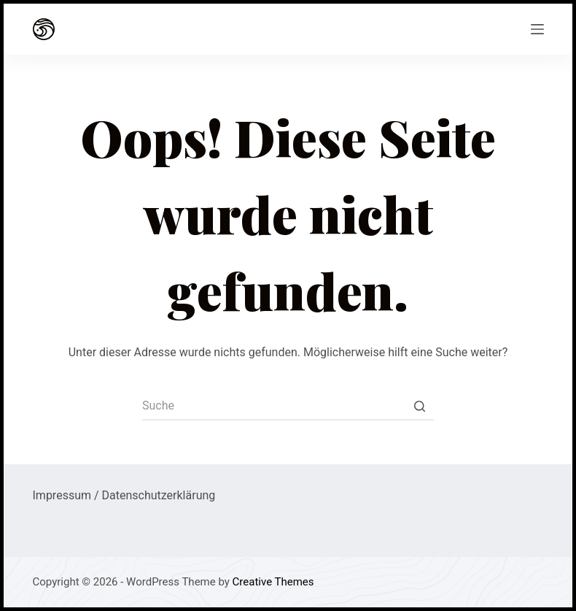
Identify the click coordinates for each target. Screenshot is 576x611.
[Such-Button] (419, 405)
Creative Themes (273, 581)
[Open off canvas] (537, 29)
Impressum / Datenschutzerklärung (124, 495)
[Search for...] (288, 405)
